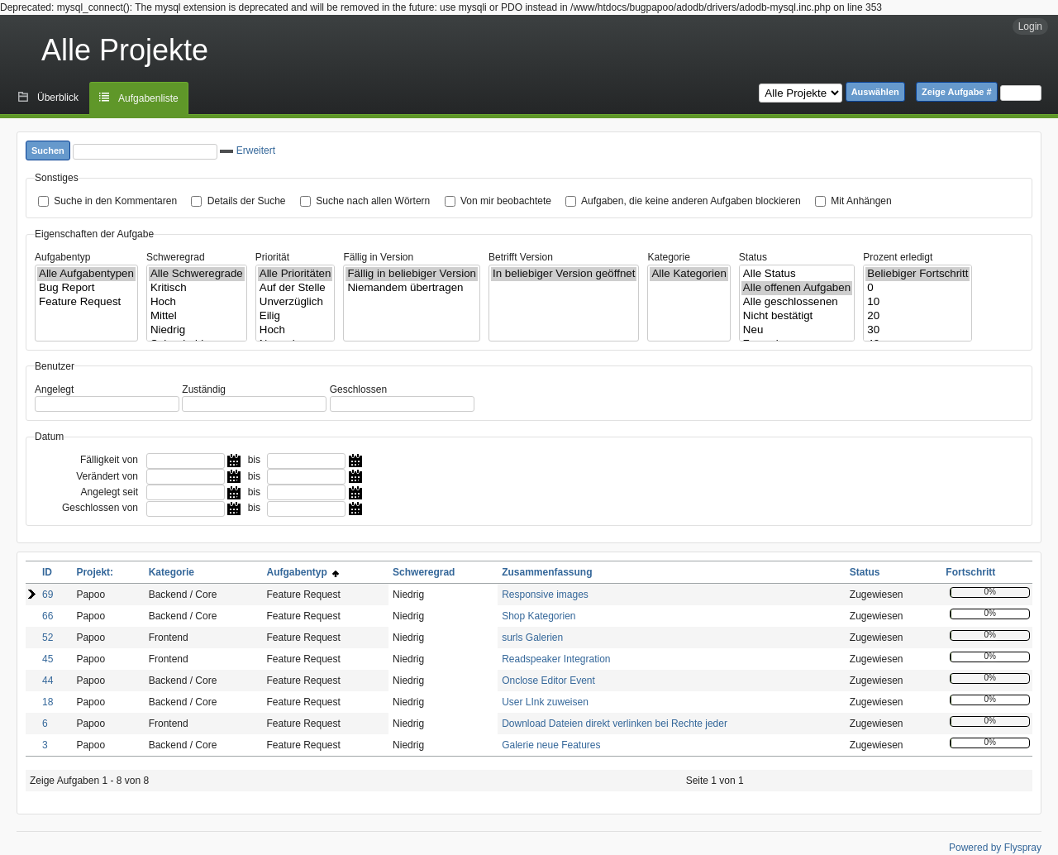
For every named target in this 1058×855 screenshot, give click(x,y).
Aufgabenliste (148, 98)
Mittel (197, 316)
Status (753, 257)
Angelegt (54, 389)
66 (47, 616)
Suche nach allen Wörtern (373, 201)
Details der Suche (246, 201)
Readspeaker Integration (556, 659)
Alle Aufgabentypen (86, 274)
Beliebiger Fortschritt (917, 274)
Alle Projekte (124, 50)
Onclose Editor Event (548, 680)
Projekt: (94, 572)
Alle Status (796, 274)
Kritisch (197, 288)
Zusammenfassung (547, 572)
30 (917, 330)
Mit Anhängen (861, 201)
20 (917, 316)
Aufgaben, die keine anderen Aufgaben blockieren (691, 201)
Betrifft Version (520, 257)
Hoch (197, 302)
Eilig (295, 316)
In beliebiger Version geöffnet (563, 274)
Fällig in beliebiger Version (412, 274)
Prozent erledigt (897, 257)
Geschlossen (358, 389)
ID (47, 572)
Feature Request (86, 302)
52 (47, 637)
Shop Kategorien (538, 616)
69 (47, 594)
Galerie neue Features (551, 745)
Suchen (47, 150)
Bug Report (86, 288)
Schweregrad (175, 257)
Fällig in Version (378, 257)
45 (47, 659)
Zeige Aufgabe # (957, 92)
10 (917, 302)
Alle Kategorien (688, 274)
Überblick (58, 97)
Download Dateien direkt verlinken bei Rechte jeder (614, 723)
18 (47, 702)
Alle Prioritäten (295, 274)
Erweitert (247, 150)
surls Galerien (532, 637)
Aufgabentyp (62, 257)
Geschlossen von (100, 507)
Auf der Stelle (295, 288)
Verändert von (107, 476)
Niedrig (197, 330)
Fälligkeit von (109, 460)
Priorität (272, 257)
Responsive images (545, 594)
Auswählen (875, 92)
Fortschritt (970, 572)
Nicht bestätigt (796, 316)
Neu (796, 330)
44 (47, 680)
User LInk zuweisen (545, 702)
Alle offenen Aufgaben (796, 288)
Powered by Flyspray (995, 847)
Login (1030, 26)
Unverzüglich (295, 302)
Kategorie (668, 257)
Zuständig (204, 389)
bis (254, 460)
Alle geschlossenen (796, 302)
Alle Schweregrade (197, 274)
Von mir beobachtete (505, 201)
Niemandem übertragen (412, 288)
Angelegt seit (109, 492)
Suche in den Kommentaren (115, 201)
